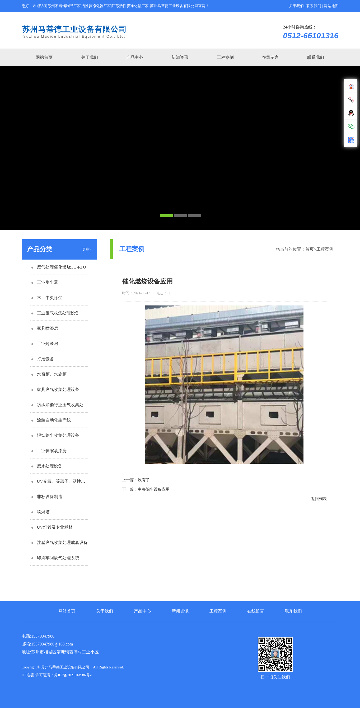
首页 (309, 249)
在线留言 (270, 57)
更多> (87, 249)
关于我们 (296, 6)
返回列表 (319, 499)
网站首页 (44, 57)
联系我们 (313, 6)
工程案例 (225, 57)
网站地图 (331, 6)
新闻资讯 (179, 57)
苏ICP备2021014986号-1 (73, 675)
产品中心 (134, 57)
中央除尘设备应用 (154, 489)
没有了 (144, 480)
